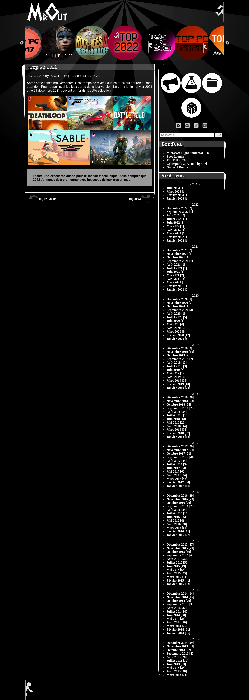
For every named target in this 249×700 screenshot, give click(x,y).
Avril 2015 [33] (177, 573)
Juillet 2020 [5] (177, 317)
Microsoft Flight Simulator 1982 (188, 153)
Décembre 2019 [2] (179, 348)
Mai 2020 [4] (175, 324)
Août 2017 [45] (177, 460)
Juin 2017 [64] (176, 468)
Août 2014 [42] (177, 608)
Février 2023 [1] (177, 195)
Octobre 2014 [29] (179, 600)
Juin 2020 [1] (175, 320)
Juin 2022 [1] (175, 222)
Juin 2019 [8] (175, 369)
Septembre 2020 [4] (180, 310)
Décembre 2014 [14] (180, 593)
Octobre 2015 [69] (179, 551)
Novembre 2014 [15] (180, 597)
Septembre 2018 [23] (181, 408)
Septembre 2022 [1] (180, 211)
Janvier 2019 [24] (178, 387)
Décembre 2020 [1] (179, 299)
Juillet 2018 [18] (177, 415)
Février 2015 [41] (178, 580)
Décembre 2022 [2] (179, 208)
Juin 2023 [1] (175, 188)
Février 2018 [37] (178, 433)
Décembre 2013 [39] (180, 642)
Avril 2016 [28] (177, 524)
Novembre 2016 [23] (180, 499)
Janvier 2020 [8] (178, 338)
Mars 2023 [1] (176, 191)
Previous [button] (22, 43)
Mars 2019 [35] (177, 380)
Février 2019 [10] (178, 384)
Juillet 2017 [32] (177, 464)
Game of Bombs (177, 167)
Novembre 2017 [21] (180, 450)
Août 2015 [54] (177, 559)
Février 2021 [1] (177, 286)
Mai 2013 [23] (176, 667)
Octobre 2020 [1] (178, 306)
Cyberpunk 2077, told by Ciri (187, 163)
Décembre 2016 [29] (180, 495)
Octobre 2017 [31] (179, 453)
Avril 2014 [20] (177, 622)
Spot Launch (175, 156)
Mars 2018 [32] (177, 429)
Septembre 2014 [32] (181, 604)
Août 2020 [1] (176, 313)
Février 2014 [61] (178, 629)
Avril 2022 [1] (176, 229)
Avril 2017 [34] (177, 475)
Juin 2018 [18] (176, 419)
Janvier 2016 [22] (178, 535)
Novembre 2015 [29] (180, 548)
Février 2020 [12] (178, 335)
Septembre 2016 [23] (181, 506)
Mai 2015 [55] (176, 569)
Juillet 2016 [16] (177, 513)
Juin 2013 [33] (176, 664)
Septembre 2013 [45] (181, 653)
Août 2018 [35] (177, 411)
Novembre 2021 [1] (179, 253)
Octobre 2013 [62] (179, 650)
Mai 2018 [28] (176, 422)
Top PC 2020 (42, 197)
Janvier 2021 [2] (178, 289)
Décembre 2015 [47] (180, 544)
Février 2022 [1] (177, 237)
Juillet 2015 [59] (177, 562)
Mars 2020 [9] (176, 331)
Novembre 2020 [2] (179, 302)
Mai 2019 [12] (176, 373)
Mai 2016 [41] (176, 520)
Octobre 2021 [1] (178, 257)
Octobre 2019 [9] (178, 355)
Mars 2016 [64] (177, 527)
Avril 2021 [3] (176, 278)
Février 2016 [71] (178, 531)
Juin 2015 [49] (176, 566)
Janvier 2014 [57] (178, 633)
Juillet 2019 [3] (177, 366)
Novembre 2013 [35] (180, 646)
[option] (124, 43)
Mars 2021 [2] (176, 282)
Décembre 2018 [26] (180, 397)
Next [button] (227, 43)
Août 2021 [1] (176, 264)
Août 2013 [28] (177, 657)
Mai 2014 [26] (176, 618)
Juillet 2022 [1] (177, 219)
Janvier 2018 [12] (178, 436)
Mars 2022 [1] (176, 233)
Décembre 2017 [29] (180, 446)
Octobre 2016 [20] (179, 502)
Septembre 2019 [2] (180, 359)
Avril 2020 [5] (176, 328)
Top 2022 (139, 197)
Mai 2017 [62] (176, 471)
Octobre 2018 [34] (179, 404)
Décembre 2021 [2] (179, 250)
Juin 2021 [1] (175, 271)
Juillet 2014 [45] (177, 611)
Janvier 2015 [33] (178, 584)
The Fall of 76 (176, 160)
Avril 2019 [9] (176, 377)
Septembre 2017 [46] (181, 457)
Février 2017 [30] (178, 482)
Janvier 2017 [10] (178, 486)
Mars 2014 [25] (177, 626)
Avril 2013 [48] (177, 671)
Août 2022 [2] (176, 215)
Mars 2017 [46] (177, 478)
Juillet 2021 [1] (177, 268)
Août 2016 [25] (177, 509)
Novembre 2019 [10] (180, 351)
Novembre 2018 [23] (180, 401)
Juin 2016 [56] (176, 517)
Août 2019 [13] (177, 362)
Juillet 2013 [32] (177, 660)
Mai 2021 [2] (175, 275)
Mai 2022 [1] (175, 226)
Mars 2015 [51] (177, 577)
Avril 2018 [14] (177, 426)
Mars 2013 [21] (177, 675)
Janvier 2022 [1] (178, 240)
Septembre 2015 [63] (181, 555)
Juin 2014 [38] (176, 615)
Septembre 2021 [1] (180, 261)
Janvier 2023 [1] (178, 198)
